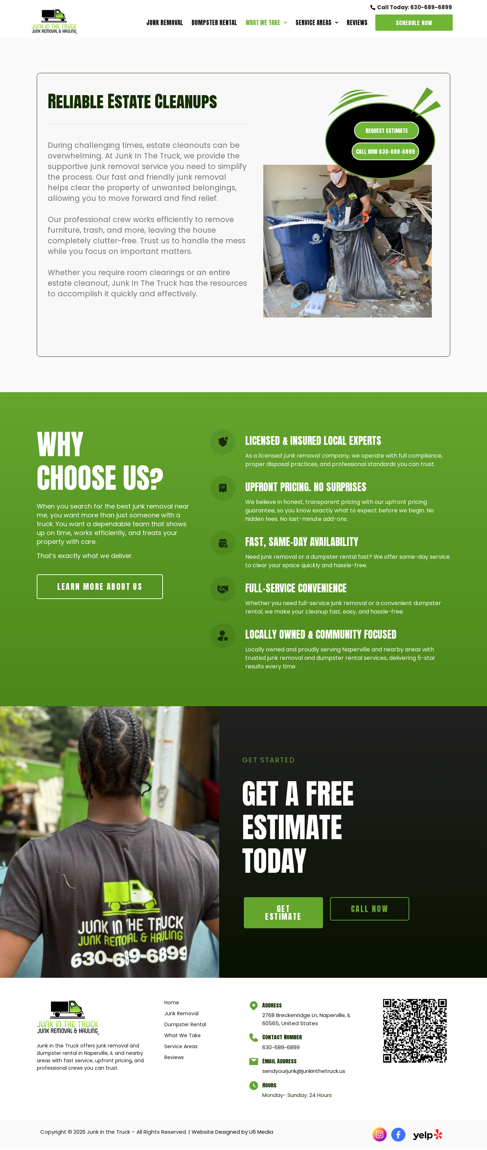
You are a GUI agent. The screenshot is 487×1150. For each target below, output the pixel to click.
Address (272, 1006)
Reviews (357, 22)
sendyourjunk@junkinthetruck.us (304, 1072)
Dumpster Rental (214, 22)
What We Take (266, 22)
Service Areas (316, 22)
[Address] (254, 1007)
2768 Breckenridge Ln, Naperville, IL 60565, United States (307, 1020)
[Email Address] (254, 1063)
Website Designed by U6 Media (232, 1133)
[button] (266, 22)
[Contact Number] (254, 1039)
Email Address (280, 1062)
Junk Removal (164, 22)
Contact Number (283, 1038)
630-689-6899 (281, 1048)
